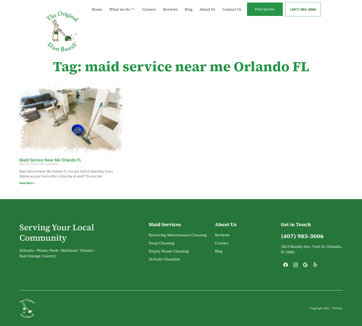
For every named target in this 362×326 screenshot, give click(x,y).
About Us (207, 4)
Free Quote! (264, 9)
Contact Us (100, 13)
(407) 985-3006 (303, 9)
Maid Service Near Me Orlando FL (50, 160)
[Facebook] (285, 266)
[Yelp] (315, 266)
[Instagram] (295, 266)
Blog (188, 4)
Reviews (170, 4)
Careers (149, 4)
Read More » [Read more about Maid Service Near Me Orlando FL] (27, 183)
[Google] (305, 266)
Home (96, 4)
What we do (121, 4)
